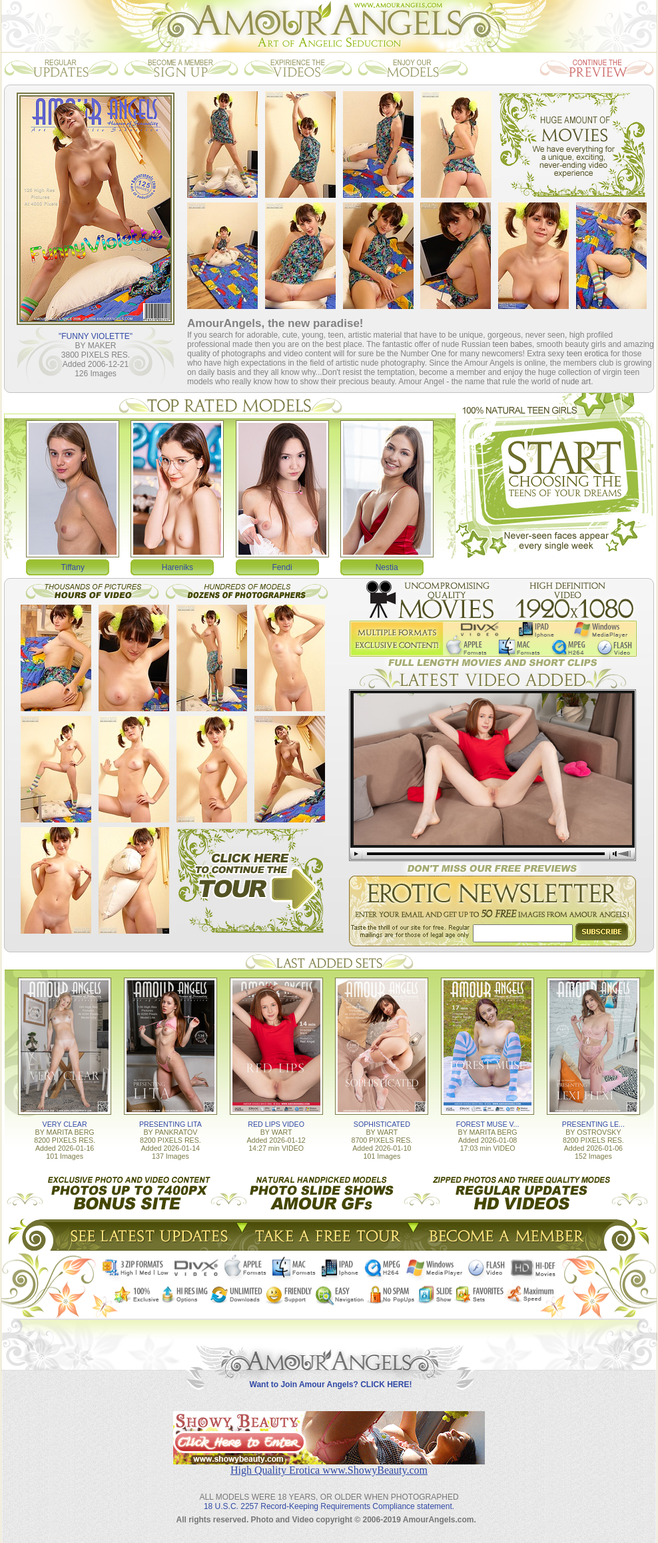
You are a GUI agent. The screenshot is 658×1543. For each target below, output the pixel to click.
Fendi (282, 567)
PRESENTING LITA (170, 1124)
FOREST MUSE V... (487, 1124)
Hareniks (177, 567)
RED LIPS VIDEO (276, 1124)
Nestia (387, 567)
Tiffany (73, 567)
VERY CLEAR (65, 1124)
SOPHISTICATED (382, 1124)
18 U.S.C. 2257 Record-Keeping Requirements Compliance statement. (329, 1506)
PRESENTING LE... (593, 1124)
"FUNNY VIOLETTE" (96, 336)
